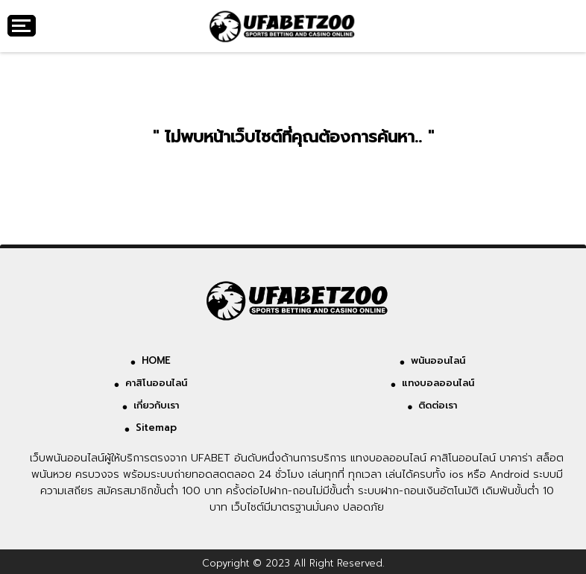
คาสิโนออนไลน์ (156, 383)
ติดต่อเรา (437, 405)
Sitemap (156, 427)
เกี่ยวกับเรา (156, 405)
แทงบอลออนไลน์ (438, 383)
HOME (156, 360)
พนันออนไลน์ (438, 360)
